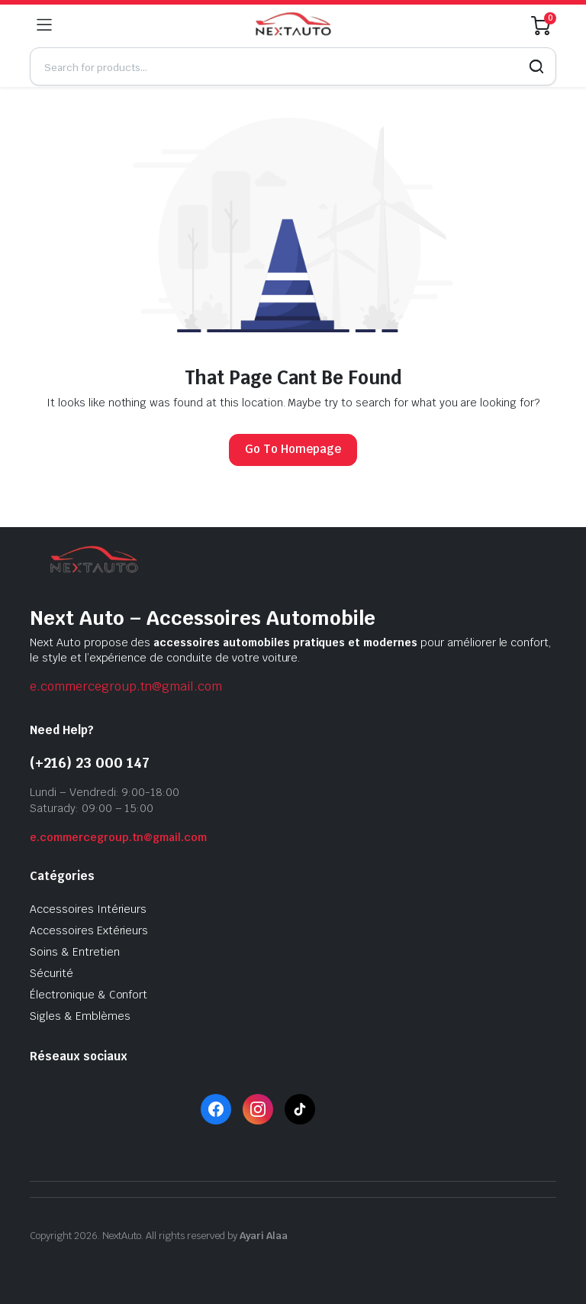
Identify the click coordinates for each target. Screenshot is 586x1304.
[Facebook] (216, 1109)
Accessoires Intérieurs (88, 909)
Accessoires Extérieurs (89, 930)
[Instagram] (258, 1109)
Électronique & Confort (88, 994)
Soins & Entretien (75, 952)
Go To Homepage (293, 449)
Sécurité (51, 973)
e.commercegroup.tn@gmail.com (126, 686)
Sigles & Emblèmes (80, 1016)
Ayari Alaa (264, 1235)
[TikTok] (300, 1109)
